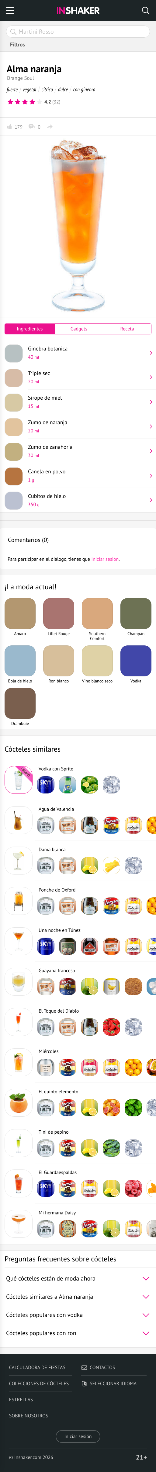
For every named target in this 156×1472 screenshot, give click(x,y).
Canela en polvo (87, 475)
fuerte (12, 89)
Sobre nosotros (28, 1416)
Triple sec (87, 377)
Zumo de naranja (87, 426)
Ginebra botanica (87, 352)
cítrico (47, 89)
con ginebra (84, 89)
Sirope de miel (87, 401)
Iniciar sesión (78, 1436)
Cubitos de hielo (87, 500)
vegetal (29, 89)
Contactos (98, 1368)
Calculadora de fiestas (37, 1368)
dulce (63, 89)
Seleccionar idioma (109, 1384)
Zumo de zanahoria (87, 451)
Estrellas (21, 1400)
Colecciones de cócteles (39, 1384)
